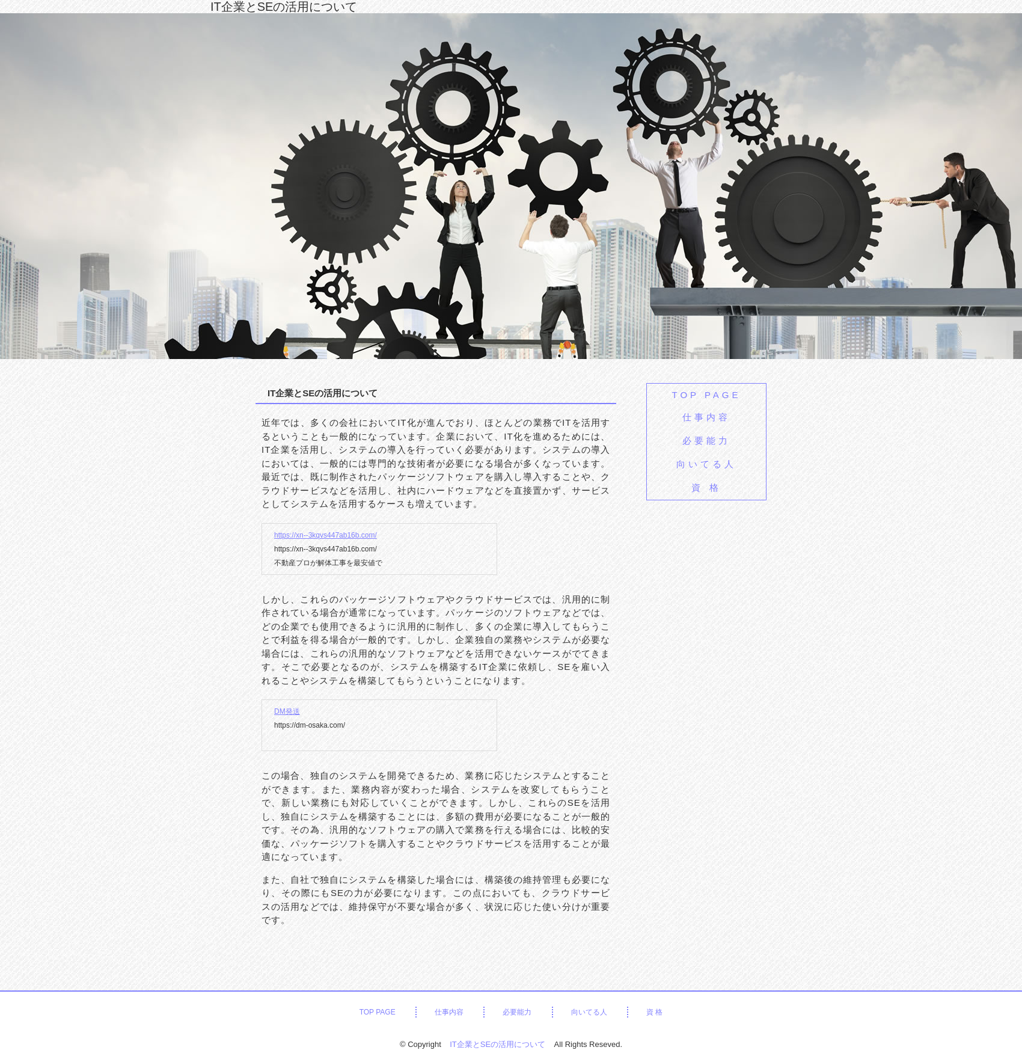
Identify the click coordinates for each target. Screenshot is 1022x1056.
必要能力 (706, 440)
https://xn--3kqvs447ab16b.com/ (325, 535)
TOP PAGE (706, 395)
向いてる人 (706, 464)
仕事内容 (706, 417)
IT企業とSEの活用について (283, 6)
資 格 (706, 487)
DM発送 (287, 711)
